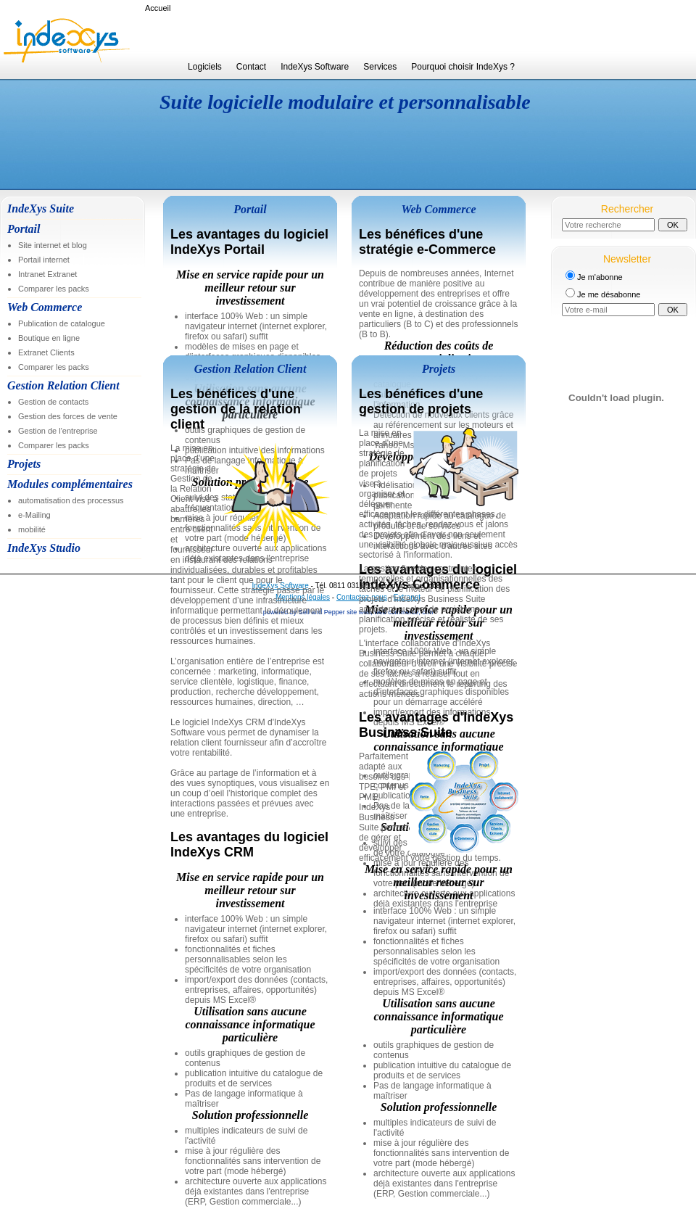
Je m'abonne (600, 277)
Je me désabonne (608, 294)
